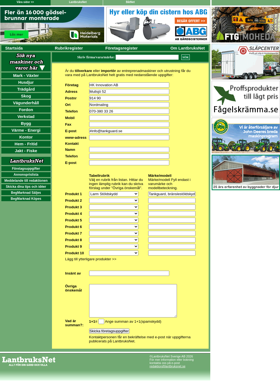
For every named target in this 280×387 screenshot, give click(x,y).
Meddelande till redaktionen (26, 181)
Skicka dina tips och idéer (26, 187)
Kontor (26, 137)
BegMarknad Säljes (26, 193)
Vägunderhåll (26, 102)
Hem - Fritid (25, 143)
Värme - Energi (25, 130)
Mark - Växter (26, 75)
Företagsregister (121, 48)
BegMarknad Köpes (26, 199)
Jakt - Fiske (26, 150)
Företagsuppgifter (26, 169)
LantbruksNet (77, 2)
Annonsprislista (26, 175)
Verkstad (26, 116)
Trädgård (26, 89)
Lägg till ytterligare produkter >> (90, 259)
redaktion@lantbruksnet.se (167, 372)
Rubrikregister (69, 48)
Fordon (26, 109)
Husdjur (26, 82)
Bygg (26, 123)
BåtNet (130, 2)
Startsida (14, 48)
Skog (26, 96)
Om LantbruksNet (187, 48)
